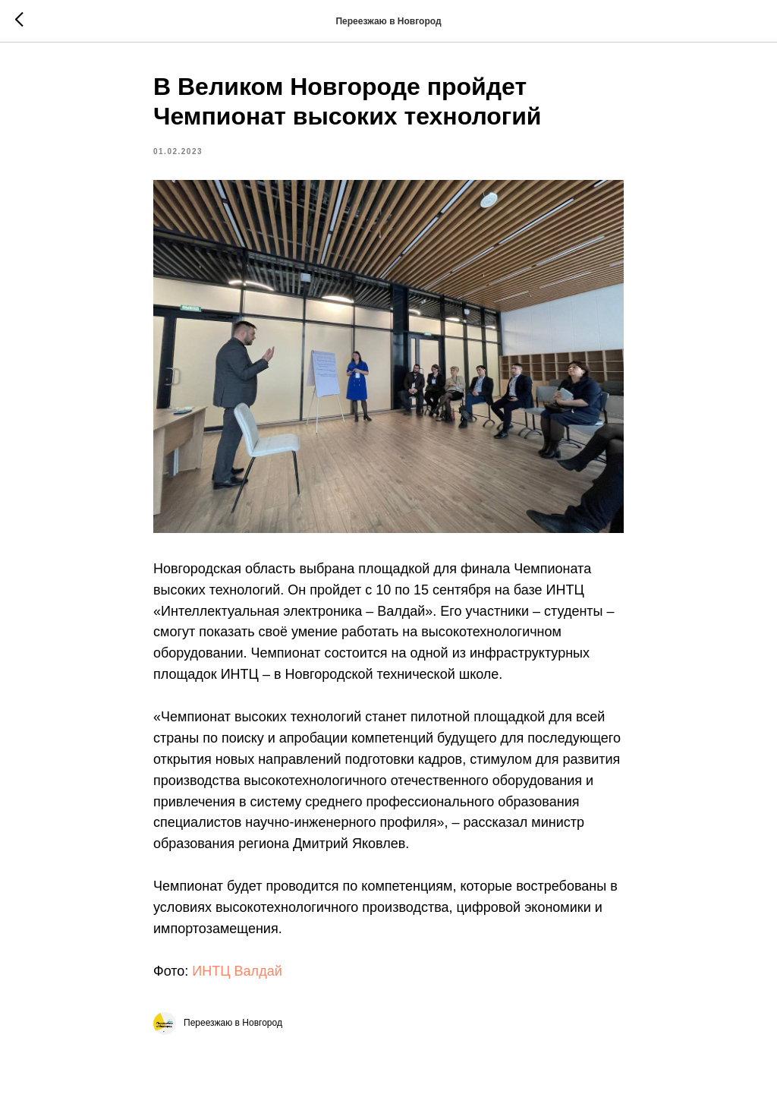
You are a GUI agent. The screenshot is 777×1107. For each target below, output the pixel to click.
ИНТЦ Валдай (237, 971)
